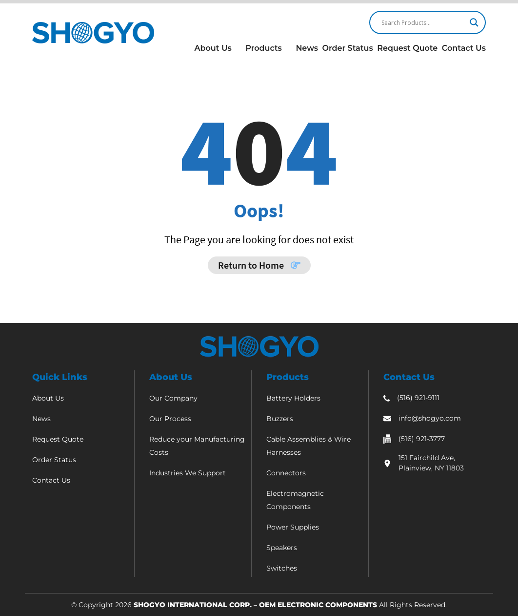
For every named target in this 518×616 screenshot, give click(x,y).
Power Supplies (292, 527)
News (307, 48)
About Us (213, 48)
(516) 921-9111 (418, 397)
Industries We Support (187, 472)
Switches (281, 568)
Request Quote (407, 48)
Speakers (281, 547)
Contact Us (464, 48)
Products (263, 48)
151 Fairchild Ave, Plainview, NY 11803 (431, 462)
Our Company (173, 398)
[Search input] (423, 22)
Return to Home (259, 265)
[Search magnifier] (474, 22)
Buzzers (279, 418)
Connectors (286, 472)
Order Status (347, 48)
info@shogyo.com (429, 418)
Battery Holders (293, 398)
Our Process (170, 418)
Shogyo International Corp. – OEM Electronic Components (255, 604)
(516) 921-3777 (421, 438)
